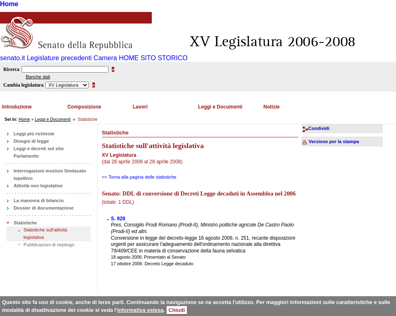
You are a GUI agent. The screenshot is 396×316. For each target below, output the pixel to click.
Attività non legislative (38, 185)
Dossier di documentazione (43, 207)
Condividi (318, 128)
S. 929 (118, 219)
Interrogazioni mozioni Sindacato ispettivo (50, 174)
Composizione (84, 107)
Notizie (272, 107)
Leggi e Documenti (220, 107)
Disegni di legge (31, 141)
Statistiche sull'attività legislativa (45, 233)
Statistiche (25, 222)
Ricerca (11, 69)
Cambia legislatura (23, 85)
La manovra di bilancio (39, 200)
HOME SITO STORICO (153, 57)
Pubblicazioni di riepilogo (49, 244)
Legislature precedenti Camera (72, 57)
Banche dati (38, 76)
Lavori (140, 107)
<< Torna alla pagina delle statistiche (139, 177)
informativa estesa (140, 310)
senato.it (12, 57)
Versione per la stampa (334, 141)
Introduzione (17, 107)
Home (9, 3)
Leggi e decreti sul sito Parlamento (39, 152)
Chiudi (177, 310)
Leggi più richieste (34, 133)
